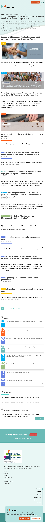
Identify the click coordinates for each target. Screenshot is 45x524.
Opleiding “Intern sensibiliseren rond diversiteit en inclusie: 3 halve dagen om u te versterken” (21, 94)
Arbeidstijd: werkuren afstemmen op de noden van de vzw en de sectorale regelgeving (20, 153)
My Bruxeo (36, 2)
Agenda (39, 503)
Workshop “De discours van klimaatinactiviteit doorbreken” (17, 217)
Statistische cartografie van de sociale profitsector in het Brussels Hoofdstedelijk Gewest (22, 257)
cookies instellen (36, 518)
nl (43, 2)
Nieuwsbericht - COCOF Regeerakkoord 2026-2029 (22, 290)
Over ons (38, 491)
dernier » (18, 308)
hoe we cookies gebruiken (29, 514)
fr (41, 2)
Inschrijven (39, 419)
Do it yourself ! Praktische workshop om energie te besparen (22, 135)
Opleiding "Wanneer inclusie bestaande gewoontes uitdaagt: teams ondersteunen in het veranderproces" (21, 195)
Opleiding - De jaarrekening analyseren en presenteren (21, 278)
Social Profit (37, 500)
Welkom (38, 489)
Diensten (38, 494)
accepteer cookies (24, 518)
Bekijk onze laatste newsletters (23, 438)
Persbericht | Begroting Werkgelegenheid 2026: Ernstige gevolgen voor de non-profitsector (20, 38)
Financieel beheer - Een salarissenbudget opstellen (20, 238)
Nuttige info (37, 497)
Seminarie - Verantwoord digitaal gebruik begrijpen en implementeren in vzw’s (21, 172)
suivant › (12, 308)
